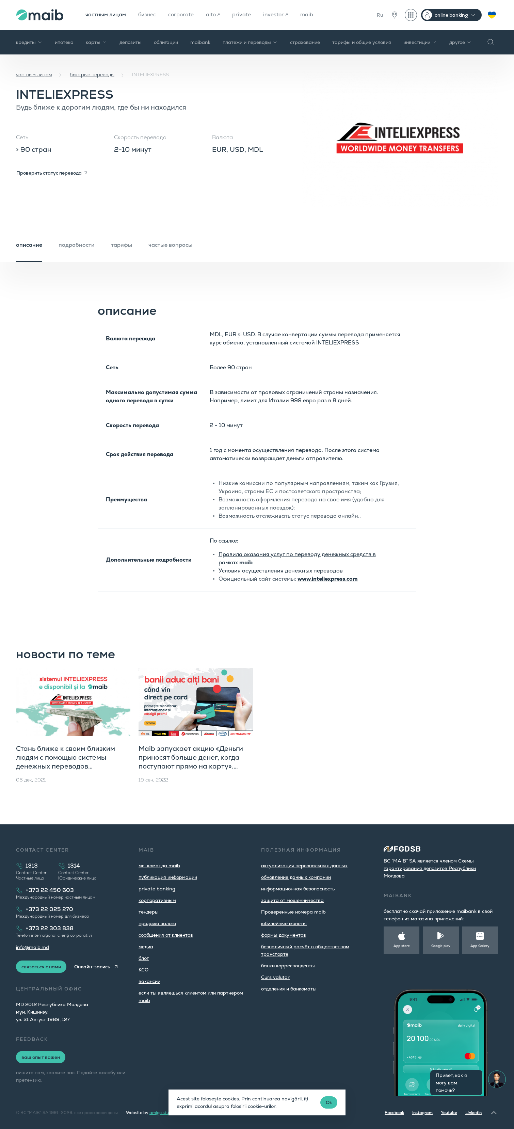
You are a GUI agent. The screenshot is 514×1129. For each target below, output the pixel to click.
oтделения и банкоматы (289, 989)
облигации (166, 42)
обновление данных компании (296, 877)
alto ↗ (216, 14)
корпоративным (157, 900)
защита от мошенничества (292, 900)
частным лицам (106, 14)
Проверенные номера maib (293, 912)
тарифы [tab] (121, 244)
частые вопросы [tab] (170, 244)
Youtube (449, 1112)
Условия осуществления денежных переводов (281, 570)
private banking (157, 889)
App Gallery (479, 945)
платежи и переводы (250, 42)
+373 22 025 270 (49, 909)
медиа (146, 946)
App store (401, 945)
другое (460, 42)
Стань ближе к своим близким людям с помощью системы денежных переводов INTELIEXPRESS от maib (65, 761)
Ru (380, 15)
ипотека (64, 42)
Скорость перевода (140, 137)
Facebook (394, 1112)
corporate (183, 14)
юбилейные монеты (284, 923)
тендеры (149, 912)
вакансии (149, 981)
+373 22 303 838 (50, 928)
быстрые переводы (92, 74)
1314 (74, 865)
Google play (440, 945)
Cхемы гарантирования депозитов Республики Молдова (430, 868)
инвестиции (420, 42)
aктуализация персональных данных (304, 865)
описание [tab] (29, 244)
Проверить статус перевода (49, 173)
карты (96, 42)
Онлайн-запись (93, 967)
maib (310, 14)
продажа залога (157, 923)
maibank (200, 42)
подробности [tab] (77, 244)
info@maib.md (32, 947)
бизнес (148, 14)
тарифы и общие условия (361, 42)
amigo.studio (162, 1112)
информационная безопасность (298, 889)
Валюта (222, 137)
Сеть (22, 137)
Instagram (422, 1112)
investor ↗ (279, 14)
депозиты (130, 42)
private (244, 14)
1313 (32, 865)
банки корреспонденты (288, 966)
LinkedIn (473, 1112)
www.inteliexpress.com (328, 578)
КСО (143, 970)
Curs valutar (275, 977)
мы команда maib (159, 865)
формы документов (283, 935)
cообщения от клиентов (166, 935)
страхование (305, 42)
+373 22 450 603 (50, 890)
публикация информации (168, 877)
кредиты (29, 42)
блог (144, 958)
